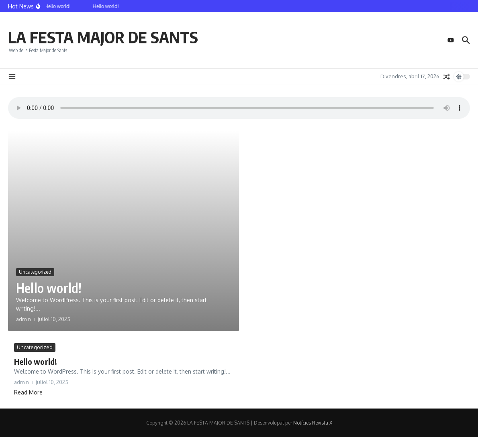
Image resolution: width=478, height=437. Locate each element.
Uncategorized (35, 272)
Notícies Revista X (312, 423)
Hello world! (48, 288)
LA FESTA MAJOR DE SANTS (103, 37)
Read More (28, 392)
